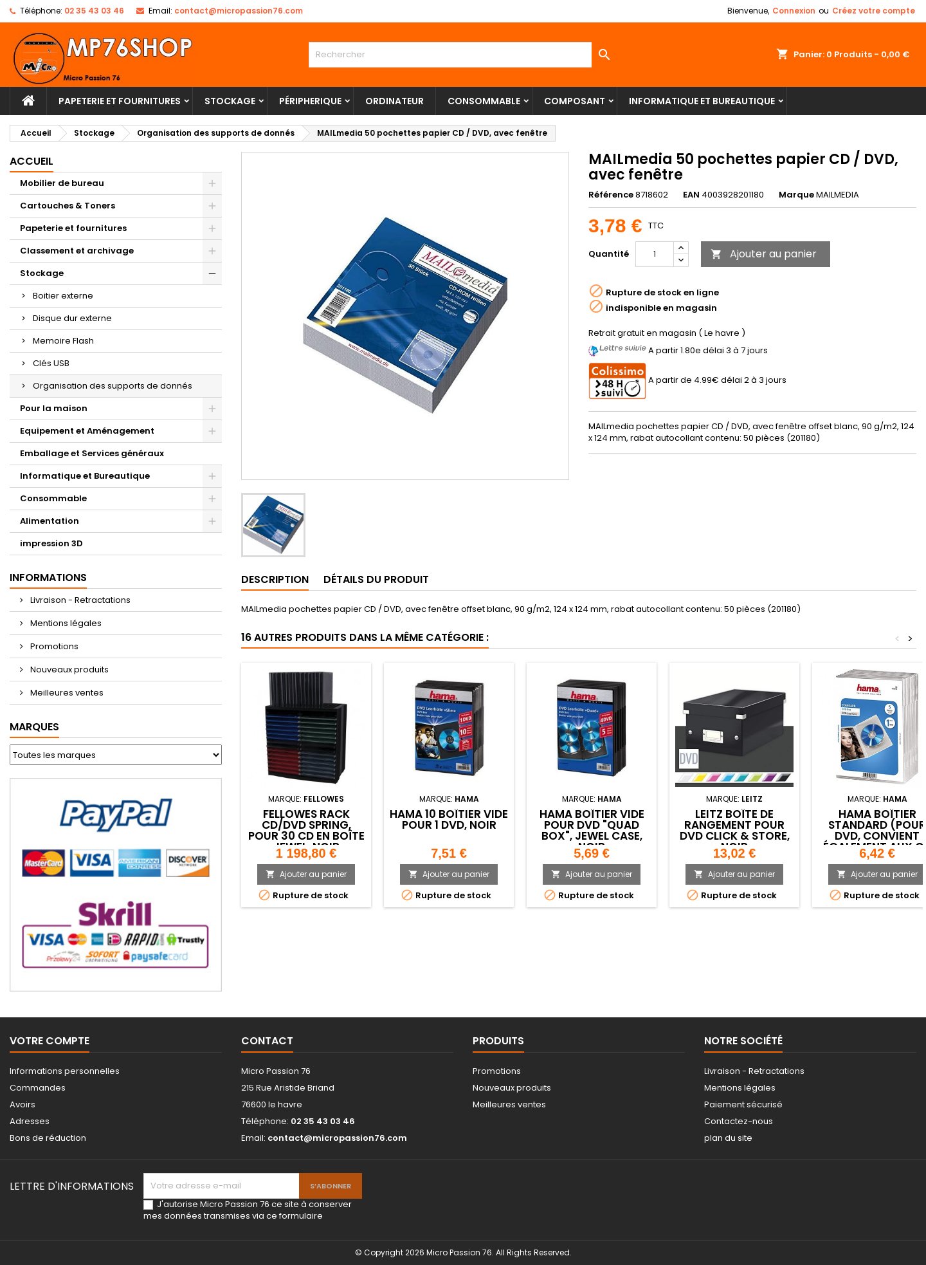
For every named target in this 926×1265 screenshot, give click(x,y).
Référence (610, 195)
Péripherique (310, 101)
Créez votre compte (873, 10)
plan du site (728, 1138)
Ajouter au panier (764, 253)
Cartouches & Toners (67, 205)
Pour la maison (53, 408)
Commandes (38, 1088)
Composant (574, 101)
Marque (796, 195)
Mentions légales (65, 623)
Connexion (793, 10)
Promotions (53, 646)
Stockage (229, 101)
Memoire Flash (63, 341)
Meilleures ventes (66, 693)
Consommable (484, 101)
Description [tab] (275, 579)
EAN (691, 195)
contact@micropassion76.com (238, 10)
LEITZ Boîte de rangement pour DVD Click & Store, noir (735, 830)
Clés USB (51, 363)
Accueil (31, 161)
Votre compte (49, 1040)
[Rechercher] (463, 55)
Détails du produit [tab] (376, 579)
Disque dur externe (72, 318)
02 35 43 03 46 (94, 10)
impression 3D (51, 543)
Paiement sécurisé (743, 1104)
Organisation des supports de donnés (112, 386)
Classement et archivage (77, 251)
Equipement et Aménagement (87, 431)
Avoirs (22, 1104)
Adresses (30, 1121)
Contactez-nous (738, 1121)
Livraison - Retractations (79, 600)
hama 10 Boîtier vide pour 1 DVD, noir (449, 819)
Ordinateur (394, 101)
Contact (267, 1040)
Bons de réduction (48, 1138)
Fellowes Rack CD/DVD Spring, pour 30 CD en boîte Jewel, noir (306, 830)
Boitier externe (63, 296)
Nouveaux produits (68, 669)
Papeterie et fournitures (120, 101)
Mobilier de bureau (62, 183)
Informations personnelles (65, 1071)
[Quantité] (654, 254)
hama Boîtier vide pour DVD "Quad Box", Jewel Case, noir (592, 830)
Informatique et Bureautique (702, 101)
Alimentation (49, 521)
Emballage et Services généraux (92, 453)
